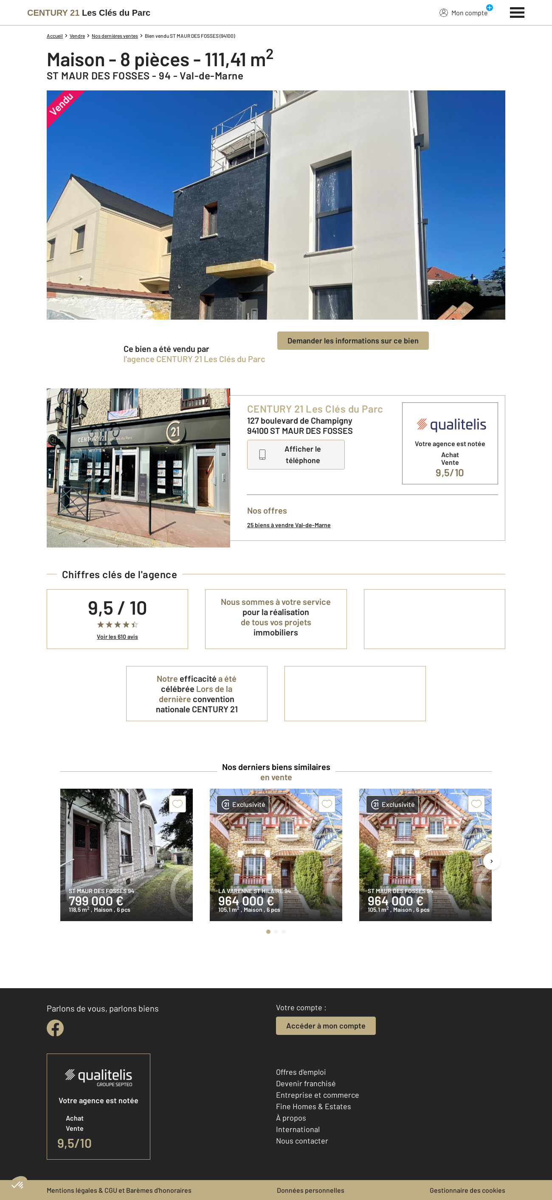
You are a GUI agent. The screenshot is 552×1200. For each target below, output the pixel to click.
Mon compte (463, 12)
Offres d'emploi (301, 1071)
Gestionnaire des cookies (467, 1190)
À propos (291, 1117)
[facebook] (55, 1028)
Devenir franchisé (306, 1083)
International (298, 1129)
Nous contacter (302, 1140)
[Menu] (517, 11)
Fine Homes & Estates (313, 1106)
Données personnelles (310, 1190)
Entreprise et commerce (317, 1094)
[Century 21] (88, 13)
